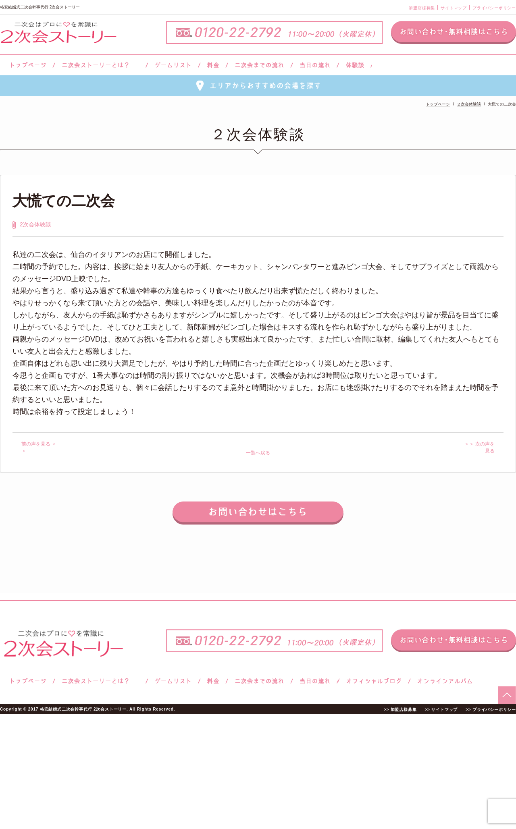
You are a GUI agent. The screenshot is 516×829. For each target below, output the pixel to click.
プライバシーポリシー (494, 8)
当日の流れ (315, 65)
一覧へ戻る (258, 453)
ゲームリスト (173, 65)
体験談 (355, 65)
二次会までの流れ (259, 65)
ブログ (374, 681)
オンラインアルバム (443, 681)
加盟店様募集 (422, 8)
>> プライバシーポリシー (491, 709)
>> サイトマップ (441, 709)
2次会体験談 (35, 224)
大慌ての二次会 (63, 201)
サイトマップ (454, 8)
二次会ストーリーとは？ (100, 65)
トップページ (27, 65)
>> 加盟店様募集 (400, 709)
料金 (213, 65)
